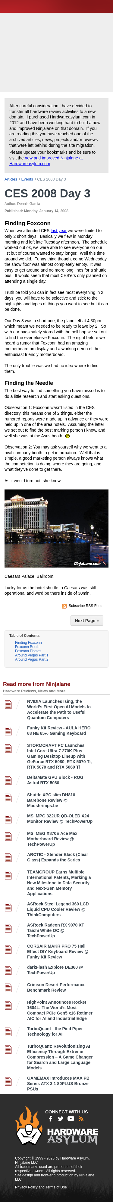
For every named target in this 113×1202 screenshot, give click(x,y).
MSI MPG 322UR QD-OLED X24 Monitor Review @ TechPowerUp (60, 818)
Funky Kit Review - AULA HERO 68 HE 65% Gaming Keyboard (59, 730)
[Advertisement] (57, 52)
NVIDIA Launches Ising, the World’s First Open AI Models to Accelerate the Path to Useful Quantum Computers (59, 709)
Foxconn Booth (27, 647)
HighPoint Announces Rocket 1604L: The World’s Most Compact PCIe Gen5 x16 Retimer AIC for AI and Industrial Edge (60, 1010)
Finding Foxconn (28, 642)
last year (59, 230)
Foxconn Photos (28, 651)
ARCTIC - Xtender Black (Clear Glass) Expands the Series (57, 857)
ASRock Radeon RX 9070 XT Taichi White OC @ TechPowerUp (55, 930)
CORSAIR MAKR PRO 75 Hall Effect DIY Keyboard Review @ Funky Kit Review (58, 951)
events (27, 179)
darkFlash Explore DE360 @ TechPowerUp (55, 970)
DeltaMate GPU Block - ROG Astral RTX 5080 (55, 780)
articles (11, 179)
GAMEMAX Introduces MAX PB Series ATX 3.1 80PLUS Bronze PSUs (58, 1083)
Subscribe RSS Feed (85, 606)
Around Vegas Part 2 (32, 659)
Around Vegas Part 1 (32, 655)
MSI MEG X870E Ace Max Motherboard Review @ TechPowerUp (52, 839)
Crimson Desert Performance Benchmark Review (56, 987)
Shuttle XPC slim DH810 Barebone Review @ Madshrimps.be (51, 800)
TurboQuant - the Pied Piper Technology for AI (55, 1031)
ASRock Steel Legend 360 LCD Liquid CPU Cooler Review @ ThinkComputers (58, 909)
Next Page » (87, 620)
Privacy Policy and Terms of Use (41, 1187)
